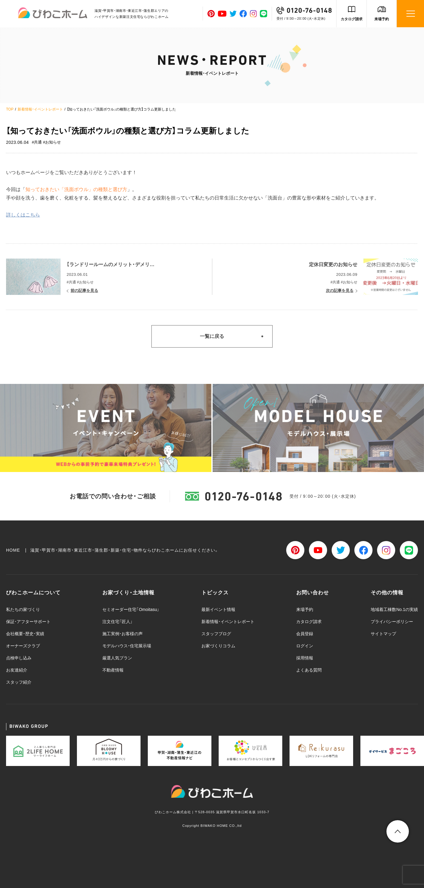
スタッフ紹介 (18, 682)
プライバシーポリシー (392, 621)
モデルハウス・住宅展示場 (126, 645)
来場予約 (381, 19)
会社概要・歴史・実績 (25, 633)
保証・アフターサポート (28, 621)
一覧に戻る (212, 336)
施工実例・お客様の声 (122, 633)
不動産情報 (113, 670)
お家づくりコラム (218, 645)
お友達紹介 (16, 670)
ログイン (304, 645)
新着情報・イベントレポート (40, 109)
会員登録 (304, 633)
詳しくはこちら (23, 214)
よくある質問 (309, 670)
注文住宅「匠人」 (117, 621)
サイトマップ (383, 633)
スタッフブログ (216, 633)
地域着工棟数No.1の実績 (394, 609)
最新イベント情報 (218, 609)
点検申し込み (18, 657)
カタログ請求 (352, 19)
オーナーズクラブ (23, 645)
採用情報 (304, 657)
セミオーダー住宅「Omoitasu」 (130, 609)
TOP (9, 109)
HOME (13, 550)
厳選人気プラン (117, 657)
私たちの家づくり (23, 609)
